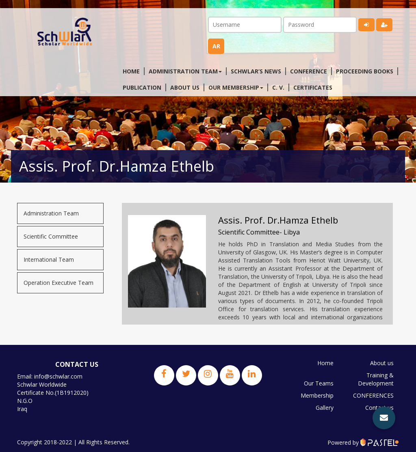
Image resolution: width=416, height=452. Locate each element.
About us (184, 87)
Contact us (379, 407)
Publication (142, 87)
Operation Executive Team (58, 282)
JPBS (387, 420)
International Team (49, 259)
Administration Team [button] (185, 71)
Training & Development (376, 379)
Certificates (312, 87)
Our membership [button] (235, 87)
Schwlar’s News (256, 71)
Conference (308, 71)
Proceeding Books (364, 71)
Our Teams (319, 383)
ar (216, 46)
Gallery (325, 407)
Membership (317, 395)
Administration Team (51, 213)
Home (131, 71)
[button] (384, 418)
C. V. (278, 87)
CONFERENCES (373, 395)
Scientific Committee (51, 236)
